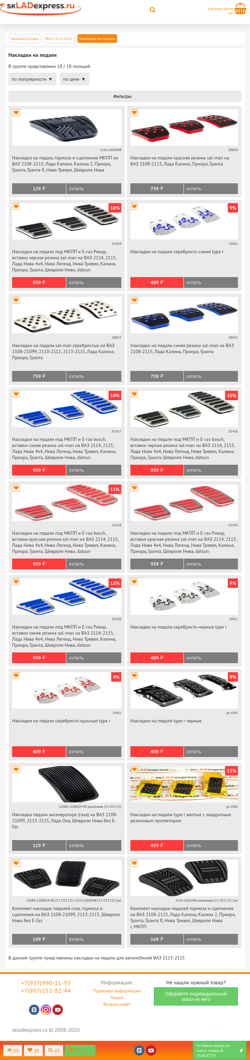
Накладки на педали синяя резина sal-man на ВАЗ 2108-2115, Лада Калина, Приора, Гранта (182, 348)
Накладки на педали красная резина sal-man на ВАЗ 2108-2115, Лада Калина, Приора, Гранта (179, 161)
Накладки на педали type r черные (166, 721)
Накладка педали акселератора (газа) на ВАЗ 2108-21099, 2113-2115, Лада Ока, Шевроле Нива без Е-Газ (65, 820)
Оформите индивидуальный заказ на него (196, 996)
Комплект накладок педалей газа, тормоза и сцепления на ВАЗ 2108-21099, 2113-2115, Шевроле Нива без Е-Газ (66, 914)
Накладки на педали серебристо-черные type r (178, 627)
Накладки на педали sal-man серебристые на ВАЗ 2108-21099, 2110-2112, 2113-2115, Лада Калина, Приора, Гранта (63, 351)
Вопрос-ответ (116, 1004)
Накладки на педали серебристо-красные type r (61, 721)
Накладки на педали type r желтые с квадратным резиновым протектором (180, 817)
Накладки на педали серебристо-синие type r (177, 252)
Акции (117, 997)
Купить (76, 188)
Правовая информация (116, 991)
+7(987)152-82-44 (46, 990)
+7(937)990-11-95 (46, 983)
